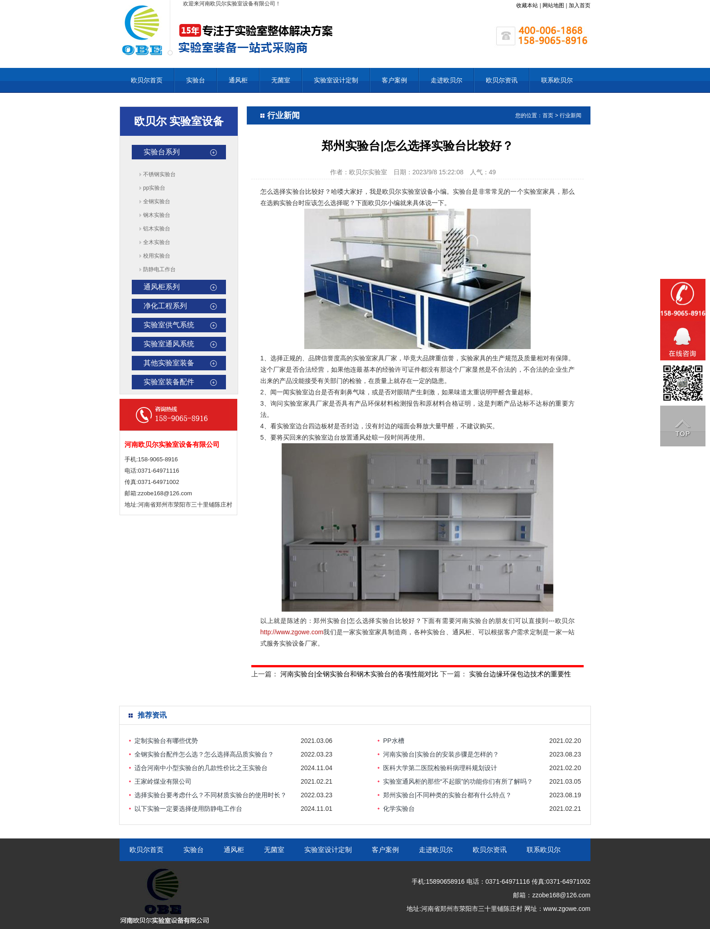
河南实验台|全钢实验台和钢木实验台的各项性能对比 (359, 674)
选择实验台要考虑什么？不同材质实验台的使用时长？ (210, 795)
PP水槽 (393, 740)
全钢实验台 (156, 201)
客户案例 (394, 80)
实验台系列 (162, 152)
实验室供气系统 (169, 325)
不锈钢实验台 (159, 174)
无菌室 (280, 80)
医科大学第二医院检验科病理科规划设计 (440, 767)
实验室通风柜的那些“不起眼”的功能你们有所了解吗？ (458, 781)
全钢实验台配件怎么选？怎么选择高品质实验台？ (204, 754)
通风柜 (238, 80)
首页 (547, 115)
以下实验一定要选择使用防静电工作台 (188, 808)
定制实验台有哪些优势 (166, 740)
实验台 (195, 80)
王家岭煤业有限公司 (163, 781)
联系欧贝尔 (557, 80)
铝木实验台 (156, 228)
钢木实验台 (156, 215)
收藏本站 (527, 5)
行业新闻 (570, 115)
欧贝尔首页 (147, 80)
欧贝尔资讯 (502, 80)
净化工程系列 (165, 306)
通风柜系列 (162, 287)
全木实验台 (156, 242)
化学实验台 (399, 808)
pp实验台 (154, 188)
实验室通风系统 (169, 344)
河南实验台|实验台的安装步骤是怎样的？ (441, 754)
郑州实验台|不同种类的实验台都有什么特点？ (447, 795)
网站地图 (553, 5)
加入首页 (579, 5)
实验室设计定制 (336, 80)
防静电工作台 (159, 269)
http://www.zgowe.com (291, 632)
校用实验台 (156, 256)
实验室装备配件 (169, 382)
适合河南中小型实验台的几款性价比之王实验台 (201, 767)
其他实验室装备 (169, 363)
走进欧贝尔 (446, 80)
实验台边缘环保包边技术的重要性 (520, 674)
